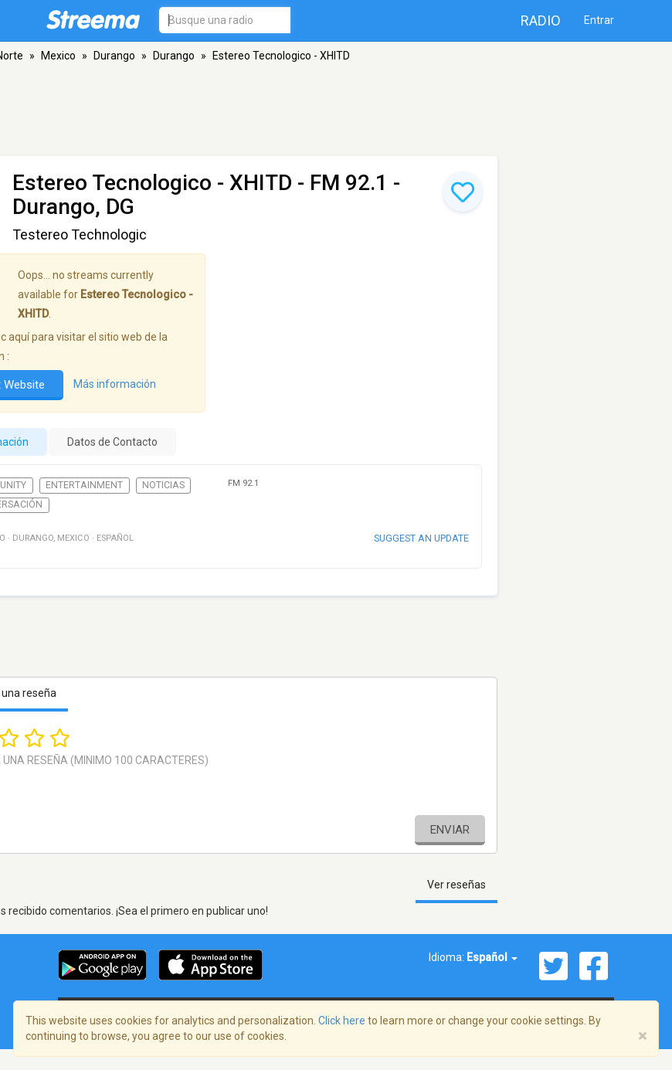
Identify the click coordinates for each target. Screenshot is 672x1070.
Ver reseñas (456, 884)
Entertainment (84, 485)
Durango (114, 55)
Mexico (58, 55)
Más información (114, 385)
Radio (541, 20)
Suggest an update (421, 538)
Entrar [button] (599, 20)
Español (492, 957)
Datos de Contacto (112, 442)
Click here (341, 1020)
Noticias (163, 485)
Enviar (450, 830)
